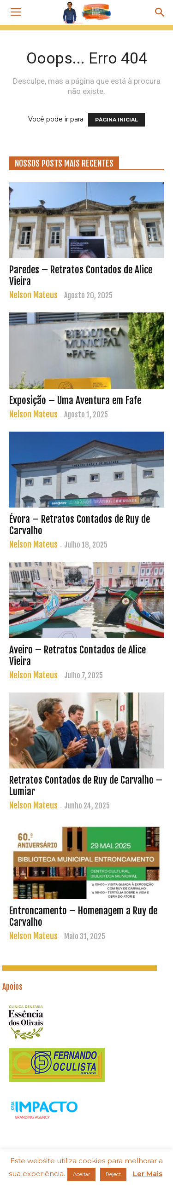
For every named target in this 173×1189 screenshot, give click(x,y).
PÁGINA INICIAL (116, 119)
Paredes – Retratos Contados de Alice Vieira (80, 275)
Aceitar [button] (81, 1174)
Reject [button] (113, 1174)
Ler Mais (147, 1173)
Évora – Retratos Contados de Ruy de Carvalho (79, 525)
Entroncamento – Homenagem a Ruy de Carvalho (83, 916)
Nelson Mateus (33, 295)
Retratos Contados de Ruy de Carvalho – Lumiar (85, 785)
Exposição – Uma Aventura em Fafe (75, 400)
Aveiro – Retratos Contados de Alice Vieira (77, 655)
